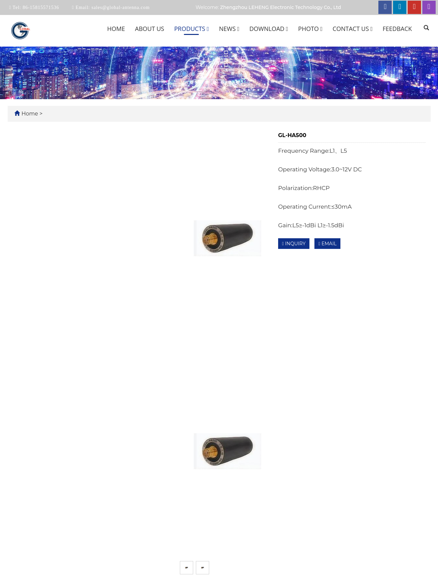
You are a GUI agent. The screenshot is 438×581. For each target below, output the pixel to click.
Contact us (352, 29)
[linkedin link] (399, 7)
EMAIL (327, 244)
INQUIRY (293, 244)
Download (268, 29)
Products (191, 29)
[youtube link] (414, 7)
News (229, 29)
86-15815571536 (40, 7)
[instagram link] (429, 7)
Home (116, 29)
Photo (310, 29)
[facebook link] (385, 7)
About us (149, 29)
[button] (208, 29)
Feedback (397, 29)
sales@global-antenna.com (120, 7)
